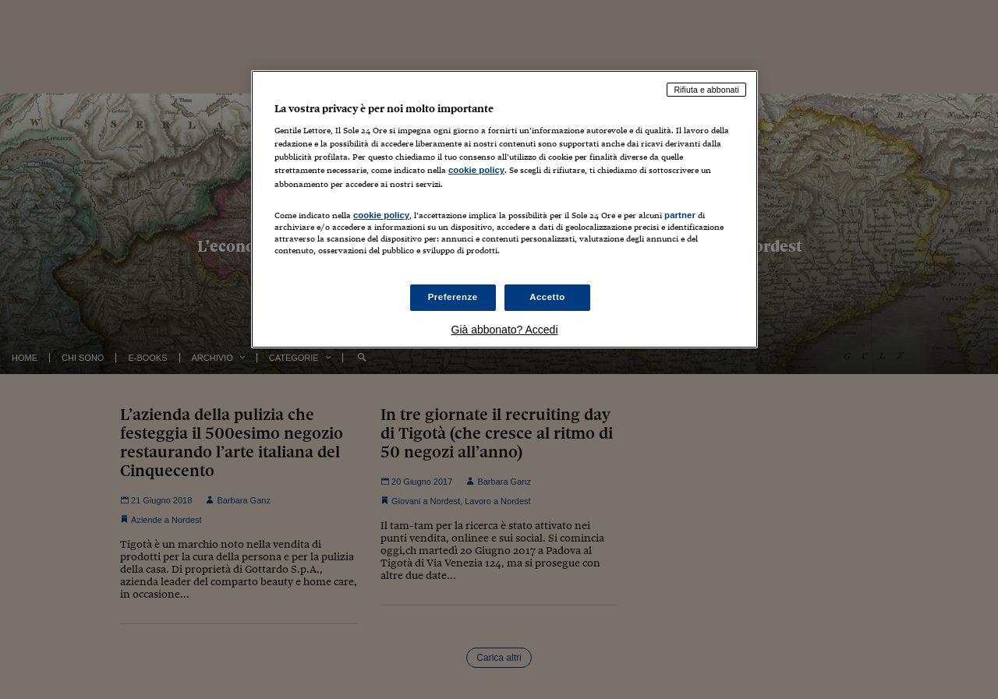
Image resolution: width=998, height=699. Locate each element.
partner (679, 215)
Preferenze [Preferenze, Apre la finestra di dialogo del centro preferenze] (453, 297)
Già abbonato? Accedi (504, 329)
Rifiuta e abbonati (706, 89)
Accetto (547, 297)
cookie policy (476, 170)
